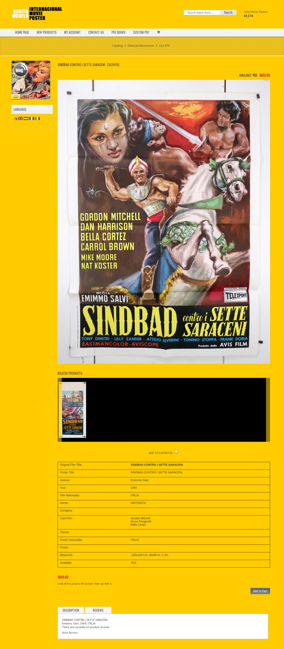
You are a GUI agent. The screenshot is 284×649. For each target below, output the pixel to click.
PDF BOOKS (118, 32)
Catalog (117, 46)
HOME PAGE (22, 32)
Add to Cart (260, 591)
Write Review (70, 632)
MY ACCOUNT (72, 32)
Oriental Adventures (141, 46)
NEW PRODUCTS (46, 32)
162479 (164, 46)
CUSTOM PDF (141, 32)
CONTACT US (96, 32)
